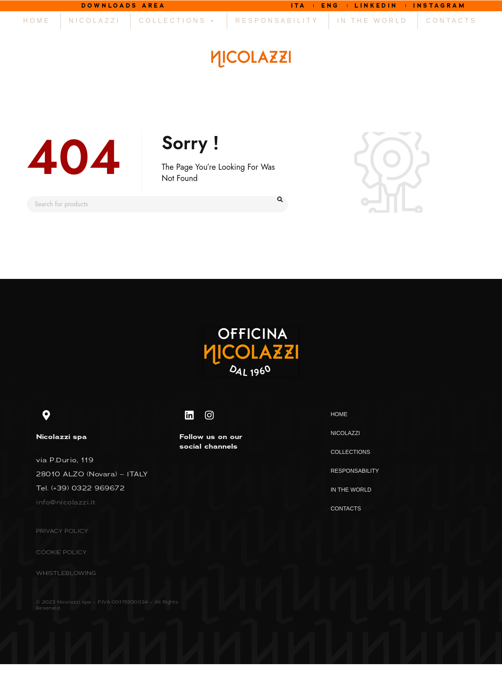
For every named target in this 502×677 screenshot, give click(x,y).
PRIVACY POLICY (62, 531)
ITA (293, 6)
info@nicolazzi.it (66, 503)
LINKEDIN (376, 6)
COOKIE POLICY (61, 552)
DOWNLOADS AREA (123, 6)
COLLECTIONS (178, 22)
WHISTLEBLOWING (66, 573)
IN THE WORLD (372, 21)
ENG (327, 6)
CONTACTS (451, 21)
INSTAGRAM (443, 6)
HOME (36, 21)
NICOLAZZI (95, 21)
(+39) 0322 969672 (88, 489)
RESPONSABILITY (277, 21)
